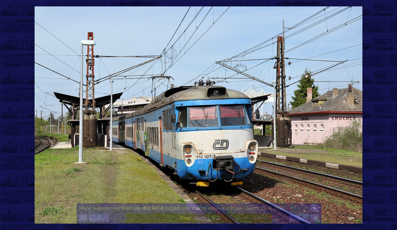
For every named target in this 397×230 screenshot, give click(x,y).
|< (83, 218)
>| (315, 218)
